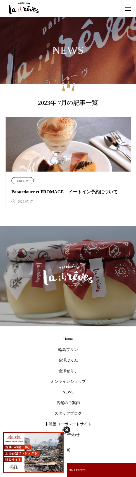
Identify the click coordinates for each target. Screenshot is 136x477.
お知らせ (22, 180)
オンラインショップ (68, 381)
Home (68, 339)
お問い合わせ (68, 435)
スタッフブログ (68, 413)
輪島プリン (68, 350)
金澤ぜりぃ (68, 371)
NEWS (68, 392)
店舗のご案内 (68, 403)
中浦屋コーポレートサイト (68, 424)
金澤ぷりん (68, 360)
